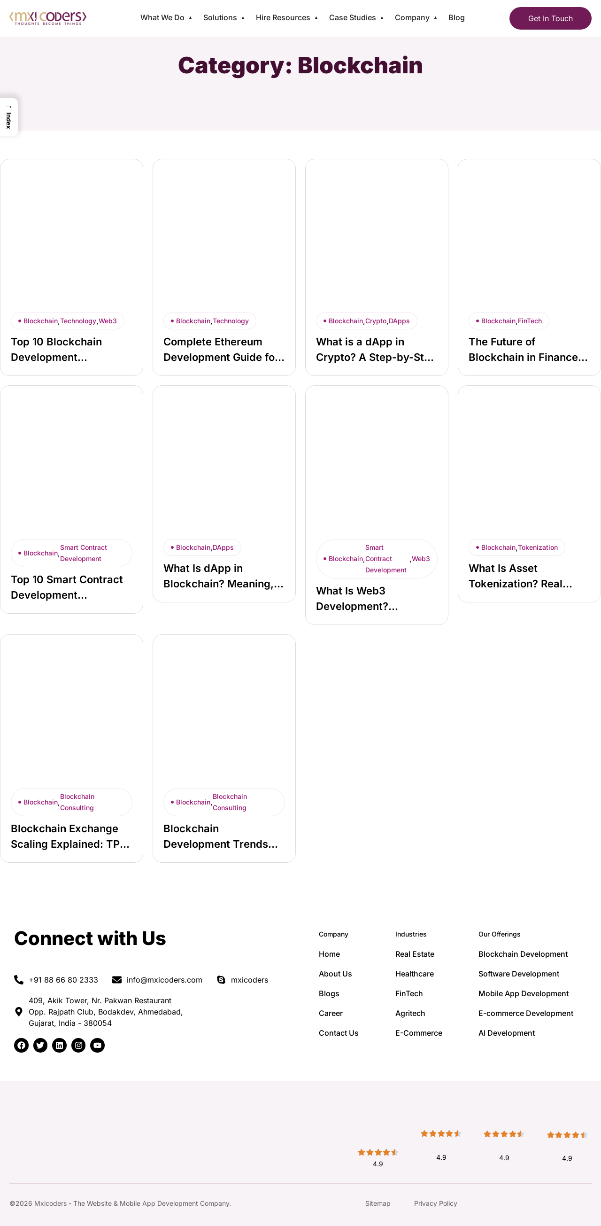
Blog (456, 17)
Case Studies (352, 17)
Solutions (220, 17)
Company (412, 17)
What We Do (162, 17)
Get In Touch (550, 18)
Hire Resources (283, 17)
